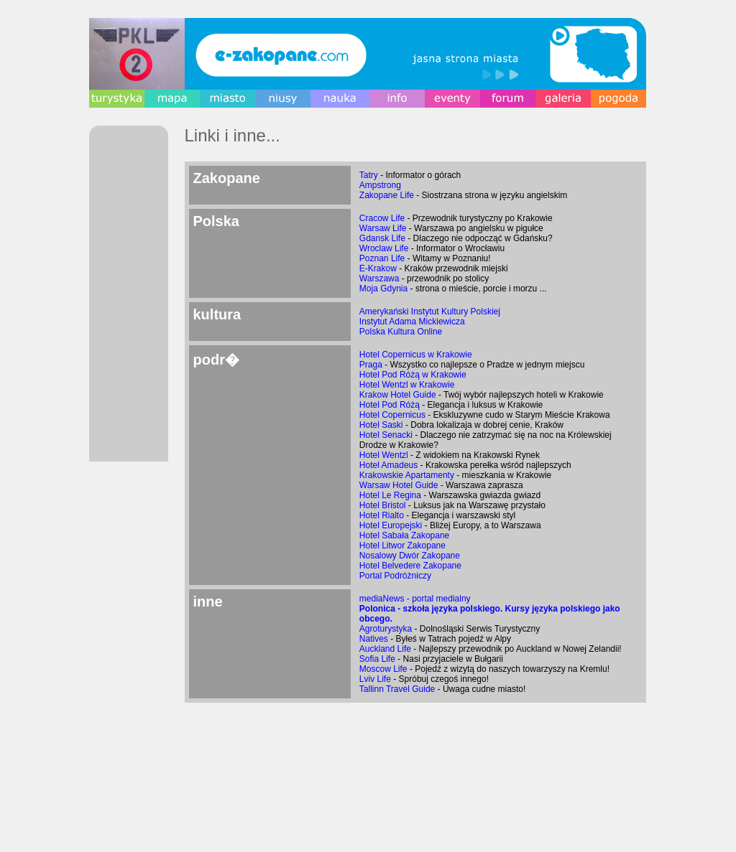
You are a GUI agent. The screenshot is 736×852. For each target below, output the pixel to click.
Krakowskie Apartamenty (406, 475)
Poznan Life (382, 258)
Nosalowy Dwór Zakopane (409, 556)
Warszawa (379, 278)
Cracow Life (382, 218)
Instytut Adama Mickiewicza (412, 322)
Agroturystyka (385, 629)
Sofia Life (377, 659)
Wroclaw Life (383, 248)
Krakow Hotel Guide (397, 395)
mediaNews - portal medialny (415, 599)
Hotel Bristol (382, 505)
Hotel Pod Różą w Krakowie (412, 375)
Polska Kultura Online (400, 332)
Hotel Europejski (390, 525)
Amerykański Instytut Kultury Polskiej (429, 311)
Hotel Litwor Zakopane (402, 545)
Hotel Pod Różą (389, 405)
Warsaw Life (383, 228)
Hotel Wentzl (383, 455)
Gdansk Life (382, 238)
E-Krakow (378, 268)
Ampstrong (380, 185)
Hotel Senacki (386, 435)
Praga (370, 365)
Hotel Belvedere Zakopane (410, 566)
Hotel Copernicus (392, 415)
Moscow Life (383, 669)
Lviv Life (375, 679)
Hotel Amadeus (388, 465)
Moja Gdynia (383, 289)
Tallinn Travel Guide (397, 689)
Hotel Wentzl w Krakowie (407, 385)
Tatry (368, 175)
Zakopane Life (386, 195)
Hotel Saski (381, 425)
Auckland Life (385, 649)
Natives (373, 639)
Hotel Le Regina (390, 495)
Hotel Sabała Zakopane (404, 535)
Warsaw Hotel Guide (398, 485)
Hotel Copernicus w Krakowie (415, 355)
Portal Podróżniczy (395, 576)
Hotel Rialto (381, 515)
